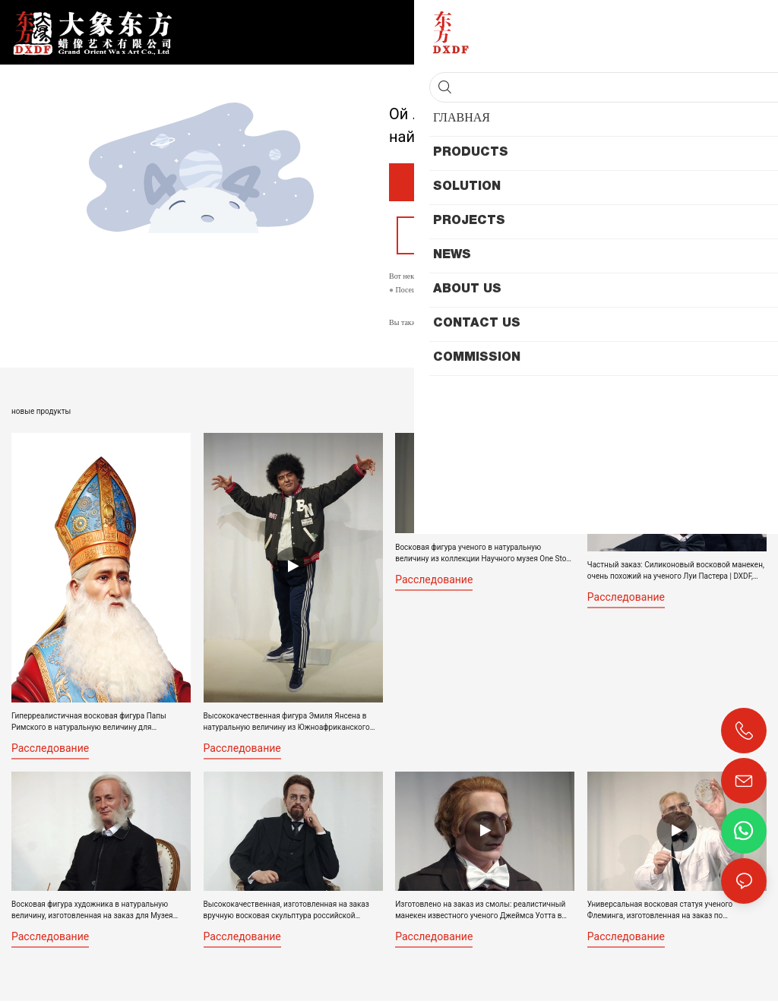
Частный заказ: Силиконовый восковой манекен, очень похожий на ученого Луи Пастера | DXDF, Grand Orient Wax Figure (675, 574)
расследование (50, 750)
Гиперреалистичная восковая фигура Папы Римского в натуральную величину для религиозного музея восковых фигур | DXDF (89, 724)
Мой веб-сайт (457, 293)
